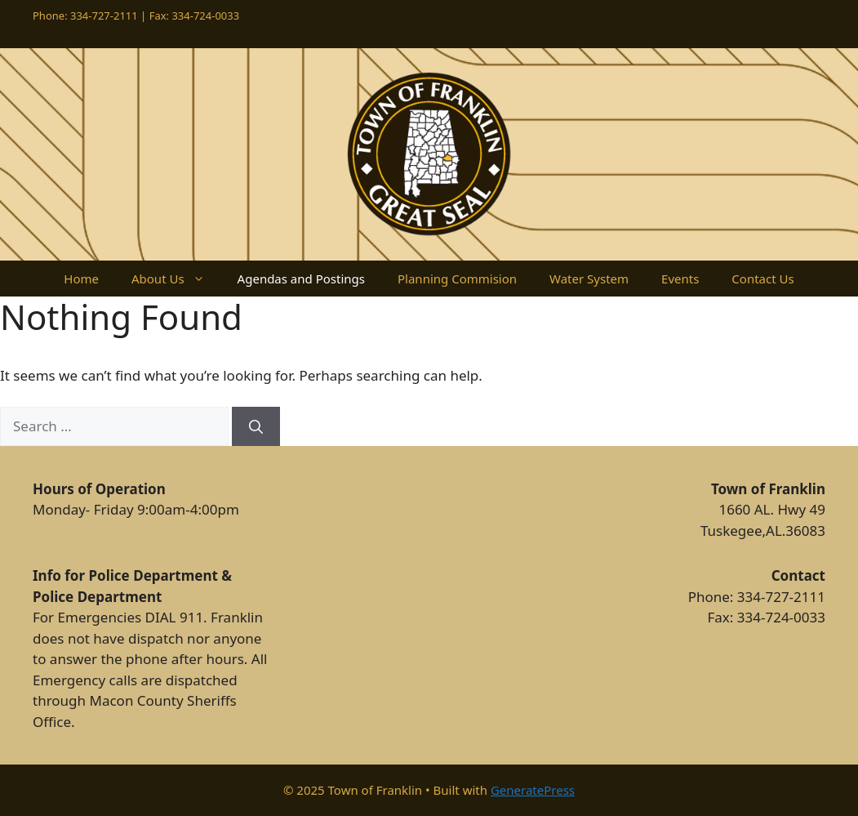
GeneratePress (533, 790)
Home (81, 278)
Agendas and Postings (301, 278)
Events (680, 278)
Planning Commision (457, 278)
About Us (176, 279)
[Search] (256, 426)
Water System (589, 278)
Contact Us (762, 278)
